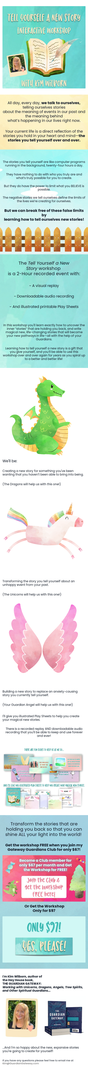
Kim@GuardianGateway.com (20, 1063)
